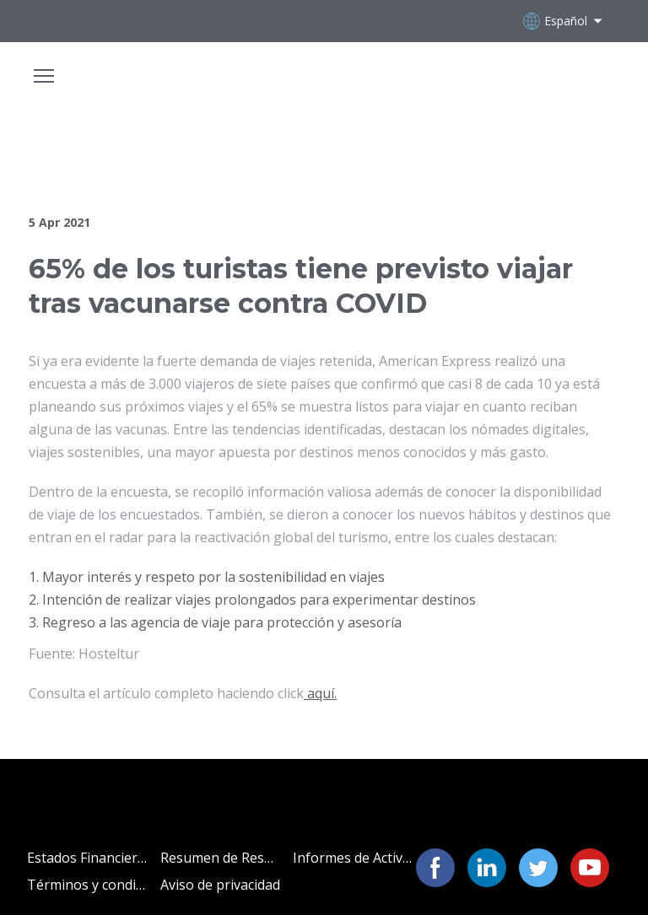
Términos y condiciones (87, 884)
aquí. (320, 693)
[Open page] (324, 84)
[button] (435, 867)
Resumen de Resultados (220, 857)
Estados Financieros (87, 857)
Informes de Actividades (353, 857)
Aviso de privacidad (220, 884)
